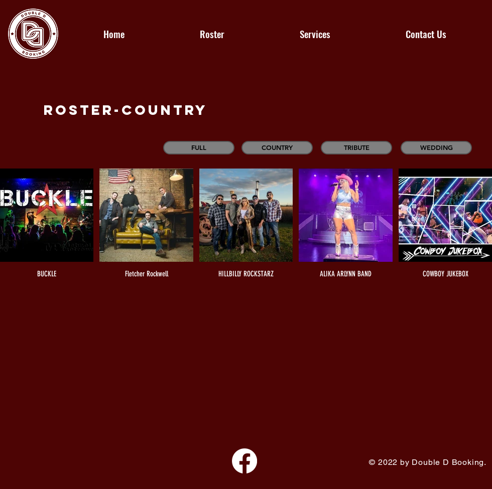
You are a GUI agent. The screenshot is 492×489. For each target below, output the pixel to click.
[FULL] (198, 147)
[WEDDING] (436, 147)
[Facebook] (244, 460)
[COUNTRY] (277, 147)
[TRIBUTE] (356, 147)
